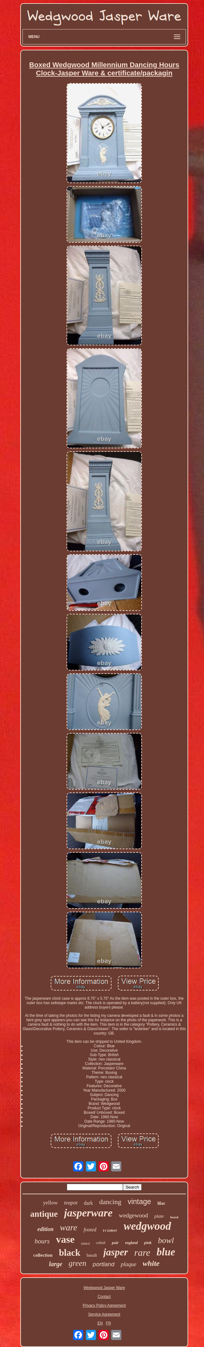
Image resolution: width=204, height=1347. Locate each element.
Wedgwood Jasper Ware (104, 1288)
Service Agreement (104, 1314)
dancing (110, 1202)
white (151, 1263)
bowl (166, 1240)
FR (108, 1323)
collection (43, 1255)
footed (90, 1229)
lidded (85, 1243)
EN (100, 1323)
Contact (104, 1296)
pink (148, 1242)
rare (142, 1252)
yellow (50, 1203)
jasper (115, 1252)
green (77, 1263)
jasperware (88, 1213)
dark (88, 1203)
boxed (174, 1217)
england (131, 1243)
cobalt (100, 1243)
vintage (139, 1201)
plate (159, 1216)
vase (65, 1239)
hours (42, 1241)
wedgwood (147, 1226)
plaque (128, 1264)
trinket (110, 1231)
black (69, 1253)
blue (165, 1252)
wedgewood (133, 1215)
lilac (161, 1203)
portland (104, 1264)
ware (68, 1227)
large (55, 1263)
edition (45, 1229)
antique (44, 1214)
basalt (92, 1255)
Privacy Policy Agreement (104, 1305)
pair (115, 1242)
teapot (71, 1203)
